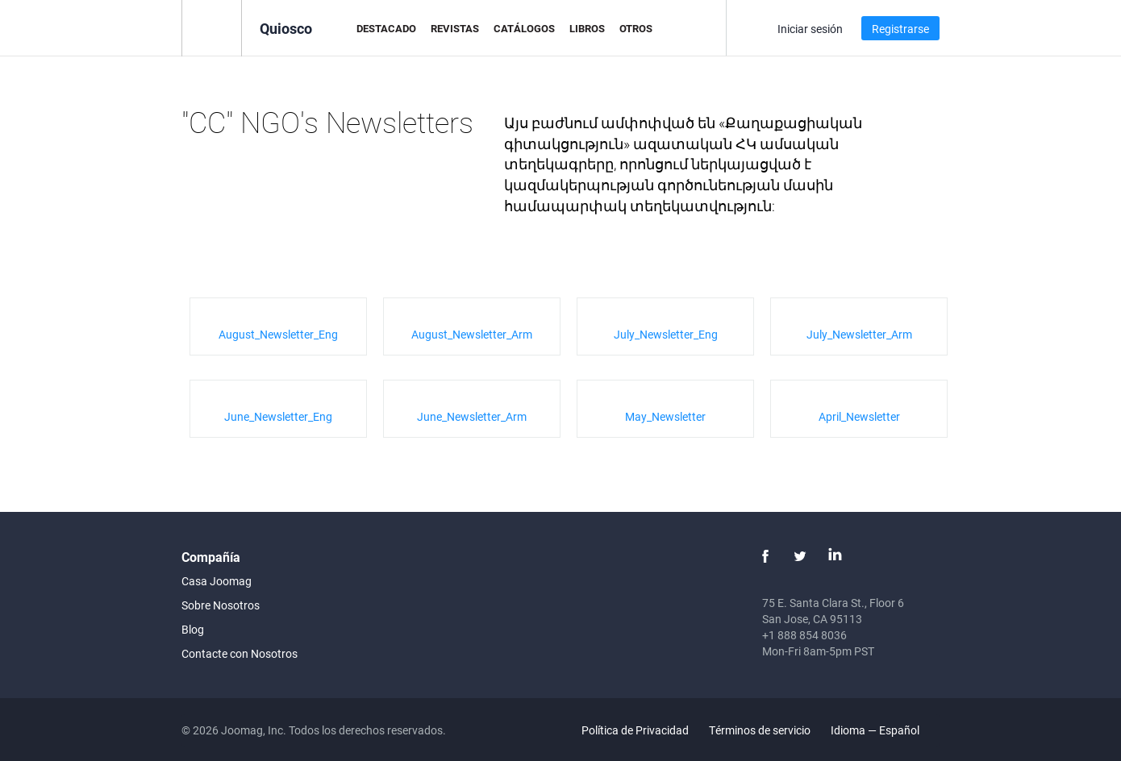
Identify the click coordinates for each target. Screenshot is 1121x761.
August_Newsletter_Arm (471, 334)
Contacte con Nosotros (239, 653)
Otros (635, 28)
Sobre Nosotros (220, 605)
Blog (192, 629)
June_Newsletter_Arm (472, 416)
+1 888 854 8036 (804, 634)
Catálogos (524, 28)
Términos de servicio (760, 730)
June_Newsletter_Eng (278, 416)
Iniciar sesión (810, 28)
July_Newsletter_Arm (859, 334)
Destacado (386, 28)
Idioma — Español (884, 730)
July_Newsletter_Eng (666, 334)
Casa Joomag (216, 580)
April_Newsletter (859, 416)
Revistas (455, 28)
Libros (587, 28)
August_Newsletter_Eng (278, 334)
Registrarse (900, 28)
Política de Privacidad (635, 730)
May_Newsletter (665, 416)
